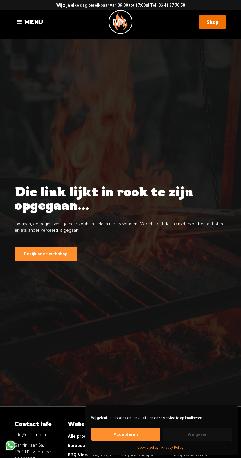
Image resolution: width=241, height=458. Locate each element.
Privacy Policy (172, 448)
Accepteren (126, 434)
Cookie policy (148, 448)
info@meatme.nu (31, 434)
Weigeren (198, 434)
